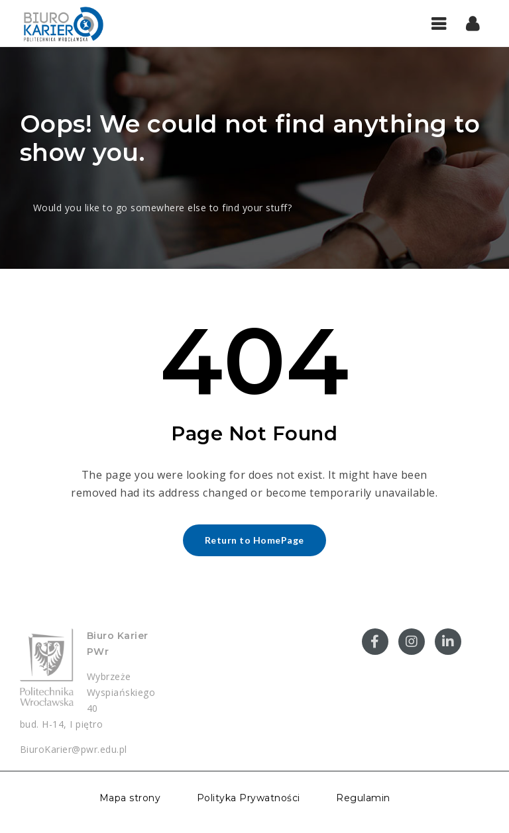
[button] (473, 23)
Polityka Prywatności (248, 798)
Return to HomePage (254, 540)
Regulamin (363, 798)
